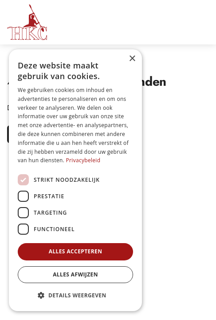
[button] (75, 295)
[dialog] (75, 180)
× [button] (132, 59)
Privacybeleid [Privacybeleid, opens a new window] (83, 160)
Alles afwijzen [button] (75, 274)
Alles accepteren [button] (75, 251)
